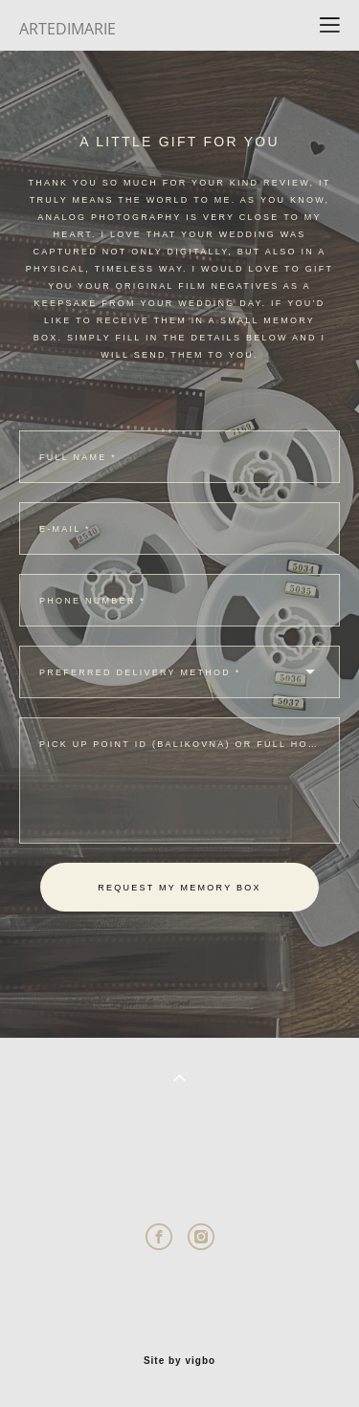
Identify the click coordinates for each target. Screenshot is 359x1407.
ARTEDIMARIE (67, 28)
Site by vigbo (179, 1361)
